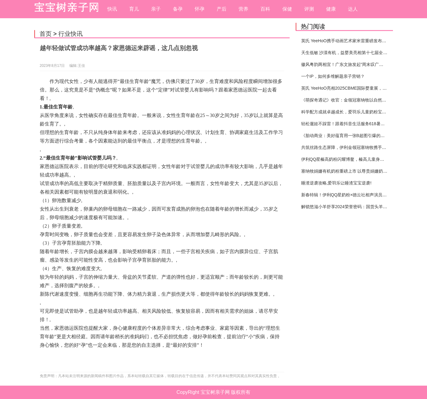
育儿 (134, 9)
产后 (221, 9)
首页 (46, 33)
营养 (243, 9)
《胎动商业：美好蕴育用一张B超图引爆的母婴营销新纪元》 (358, 135)
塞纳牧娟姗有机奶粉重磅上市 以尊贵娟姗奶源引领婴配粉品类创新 (363, 171)
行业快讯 (70, 33)
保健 (287, 9)
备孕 (178, 9)
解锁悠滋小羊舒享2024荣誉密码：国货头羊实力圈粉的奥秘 (357, 206)
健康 (331, 9)
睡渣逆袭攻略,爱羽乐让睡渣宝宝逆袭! (336, 183)
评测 (309, 9)
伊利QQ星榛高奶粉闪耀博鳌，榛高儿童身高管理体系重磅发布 (359, 159)
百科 (265, 9)
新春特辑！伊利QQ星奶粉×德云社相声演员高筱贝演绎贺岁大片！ (363, 194)
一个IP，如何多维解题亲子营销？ (333, 76)
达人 (353, 9)
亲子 (156, 9)
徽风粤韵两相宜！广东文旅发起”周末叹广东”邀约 (347, 64)
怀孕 (200, 9)
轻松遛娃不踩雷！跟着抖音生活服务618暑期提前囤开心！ (355, 123)
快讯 (112, 9)
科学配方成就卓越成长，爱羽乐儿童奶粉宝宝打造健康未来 (356, 111)
